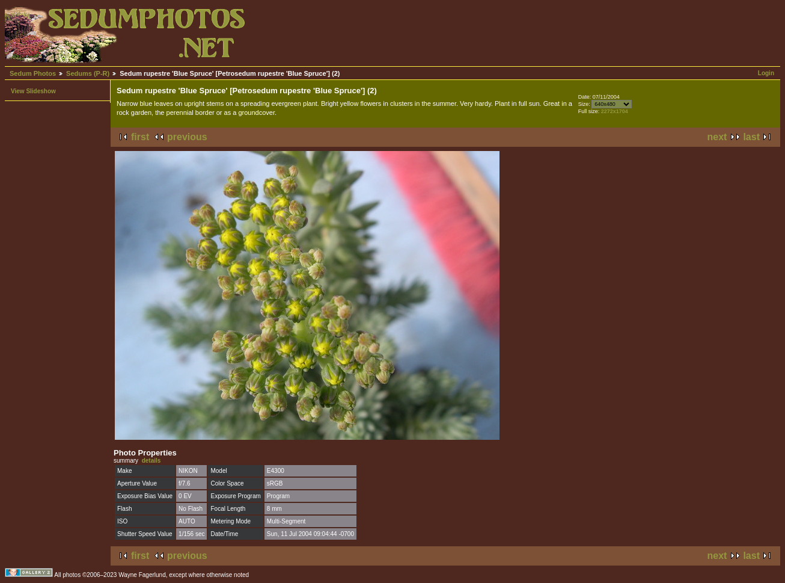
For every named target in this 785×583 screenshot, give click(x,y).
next (717, 137)
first (140, 137)
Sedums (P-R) (87, 73)
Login (766, 73)
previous (187, 137)
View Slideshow (33, 91)
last (751, 137)
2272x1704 (614, 111)
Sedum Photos (33, 73)
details (151, 460)
